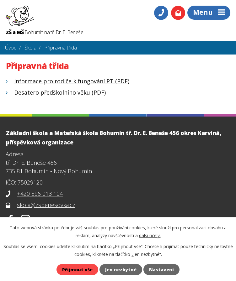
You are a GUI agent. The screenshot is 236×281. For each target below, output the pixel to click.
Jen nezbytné (121, 270)
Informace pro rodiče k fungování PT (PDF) (71, 81)
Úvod (11, 47)
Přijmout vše (77, 270)
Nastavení (161, 270)
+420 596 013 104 (40, 193)
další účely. (150, 235)
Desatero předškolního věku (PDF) (60, 92)
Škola (30, 47)
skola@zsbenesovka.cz (46, 205)
